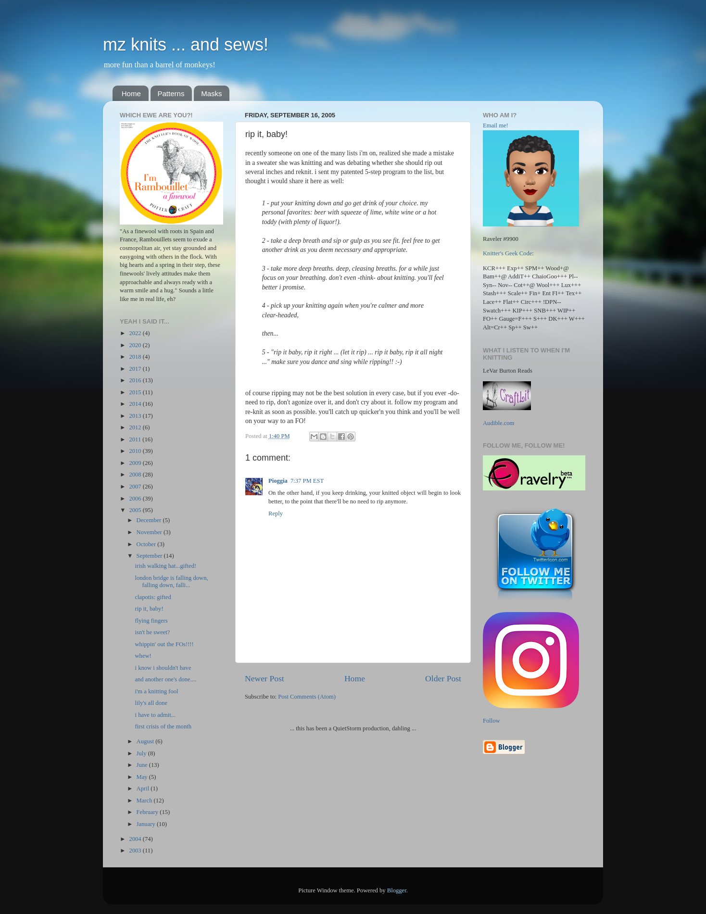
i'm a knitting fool (156, 691)
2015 (135, 392)
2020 (135, 345)
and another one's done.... (165, 679)
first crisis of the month (163, 726)
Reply (275, 513)
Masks (211, 93)
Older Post (443, 678)
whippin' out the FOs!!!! (164, 644)
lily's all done (151, 703)
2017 (135, 368)
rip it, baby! (149, 608)
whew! (143, 655)
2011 (135, 439)
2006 (135, 498)
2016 (135, 380)
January (147, 824)
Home (131, 93)
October (147, 544)
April (144, 788)
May (143, 777)
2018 (135, 356)
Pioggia (278, 480)
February (148, 812)
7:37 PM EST (307, 480)
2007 (135, 486)
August (146, 741)
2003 (135, 850)
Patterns (171, 93)
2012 (135, 427)
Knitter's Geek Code (507, 253)
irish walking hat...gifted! (165, 566)
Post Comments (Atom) (307, 696)
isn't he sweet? (152, 632)
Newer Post (264, 678)
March (145, 800)
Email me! (495, 125)
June (143, 765)
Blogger (396, 890)
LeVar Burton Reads (507, 370)
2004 (135, 839)
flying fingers (151, 620)
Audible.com (498, 423)
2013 (135, 416)
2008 (135, 474)
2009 (135, 463)
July (142, 753)
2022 (135, 333)
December (150, 520)
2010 (135, 451)
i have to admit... (155, 715)
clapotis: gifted (153, 597)
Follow (491, 720)
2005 (135, 510)
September (150, 555)
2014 (135, 404)
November (150, 532)
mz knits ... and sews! (185, 44)
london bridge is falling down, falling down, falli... (171, 581)
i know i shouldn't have (163, 667)
